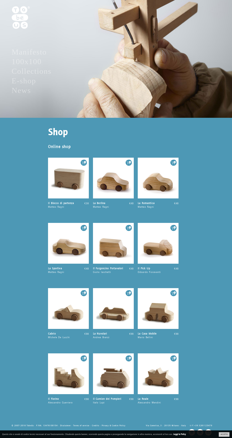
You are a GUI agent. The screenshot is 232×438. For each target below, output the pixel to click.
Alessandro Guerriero (68, 400)
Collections (31, 71)
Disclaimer (65, 425)
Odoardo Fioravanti (158, 270)
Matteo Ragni (68, 205)
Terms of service (81, 425)
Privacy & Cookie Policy (114, 425)
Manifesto (29, 52)
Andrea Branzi (113, 335)
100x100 (27, 61)
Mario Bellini (158, 335)
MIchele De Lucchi (68, 335)
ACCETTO (224, 434)
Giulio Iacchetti (113, 270)
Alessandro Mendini (158, 400)
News (21, 90)
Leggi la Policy (179, 434)
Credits (95, 425)
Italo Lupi (113, 400)
